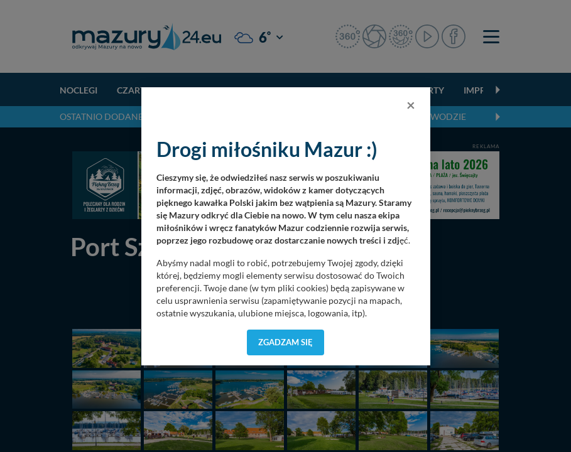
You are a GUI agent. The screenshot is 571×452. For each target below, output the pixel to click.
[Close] (410, 104)
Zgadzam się (285, 342)
